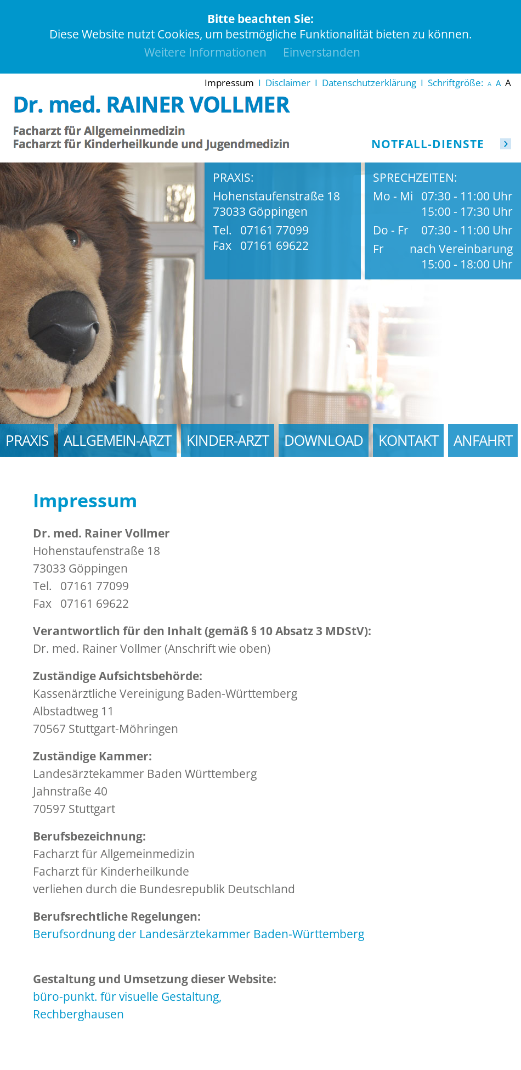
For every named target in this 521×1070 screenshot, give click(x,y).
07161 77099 (274, 230)
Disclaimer (287, 82)
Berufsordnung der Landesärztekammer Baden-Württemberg (198, 934)
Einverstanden (321, 52)
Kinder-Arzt (227, 440)
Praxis (26, 440)
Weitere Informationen (205, 52)
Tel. (222, 230)
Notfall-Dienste (427, 143)
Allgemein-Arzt (117, 440)
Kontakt (408, 440)
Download (323, 440)
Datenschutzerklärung (369, 82)
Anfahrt (483, 440)
